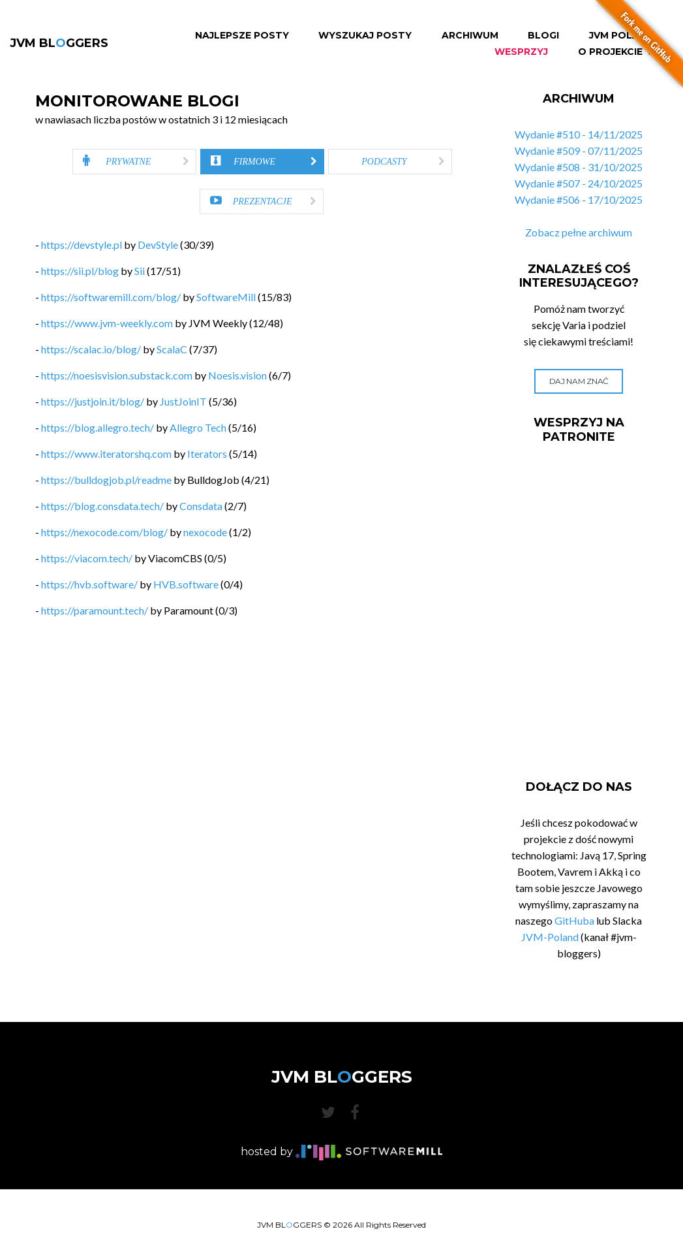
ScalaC (172, 349)
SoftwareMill (226, 297)
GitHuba (574, 920)
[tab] (134, 161)
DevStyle (158, 244)
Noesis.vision (237, 375)
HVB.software (186, 584)
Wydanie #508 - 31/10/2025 (579, 167)
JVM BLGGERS (59, 43)
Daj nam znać (579, 381)
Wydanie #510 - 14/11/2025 (579, 134)
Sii (139, 270)
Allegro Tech (198, 427)
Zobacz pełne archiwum (578, 232)
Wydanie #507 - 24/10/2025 (579, 183)
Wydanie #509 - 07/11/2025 (579, 150)
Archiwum (470, 35)
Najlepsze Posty (242, 35)
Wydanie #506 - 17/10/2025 (579, 199)
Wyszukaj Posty (365, 35)
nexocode (205, 532)
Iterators (207, 453)
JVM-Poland (550, 937)
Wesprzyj (521, 51)
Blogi (543, 35)
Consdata (200, 506)
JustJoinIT (183, 401)
